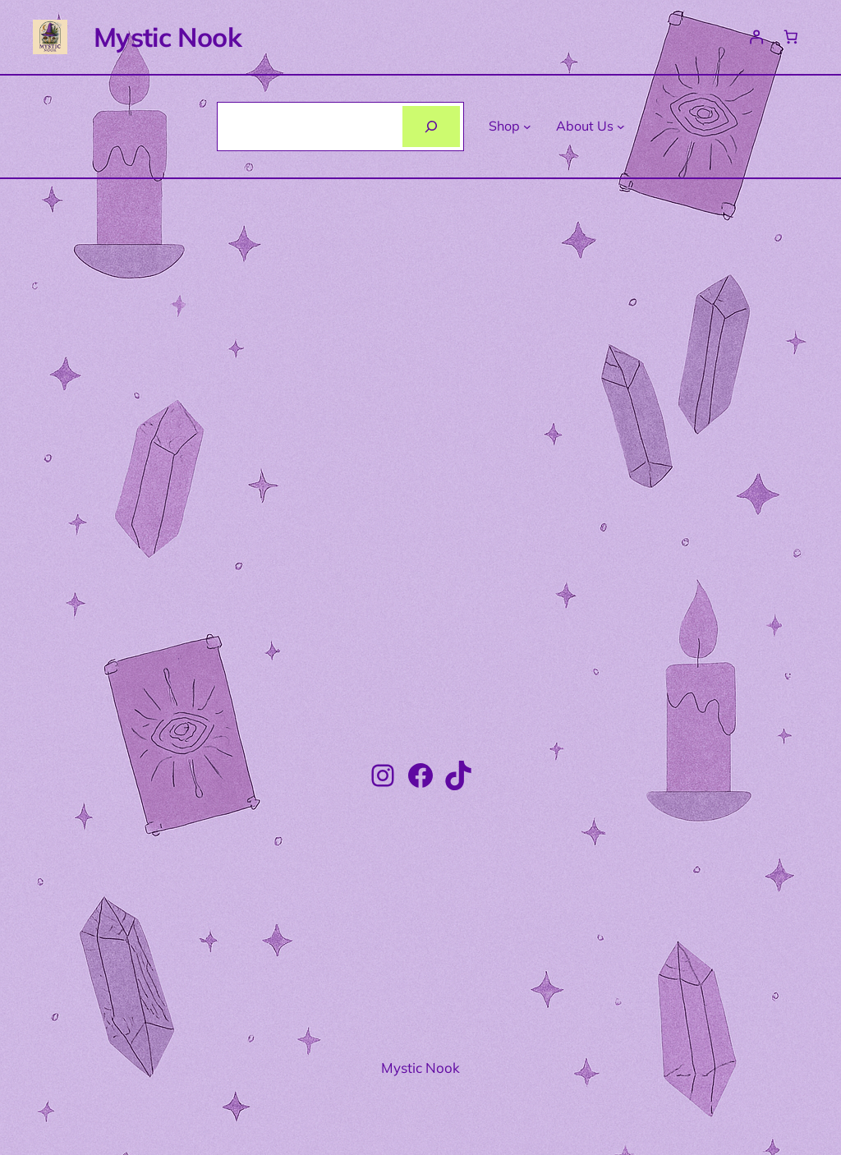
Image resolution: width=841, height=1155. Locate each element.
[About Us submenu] (621, 126)
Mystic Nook (167, 37)
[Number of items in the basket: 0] (791, 37)
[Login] (755, 37)
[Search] (431, 126)
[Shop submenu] (527, 126)
